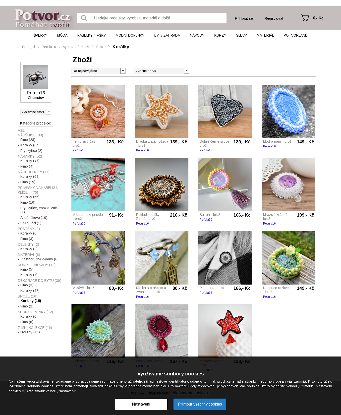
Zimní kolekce (35, 328)
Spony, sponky (35, 312)
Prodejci (28, 47)
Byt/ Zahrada (167, 35)
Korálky (121, 46)
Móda (62, 35)
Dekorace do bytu (39, 281)
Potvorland (296, 35)
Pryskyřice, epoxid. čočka (40, 210)
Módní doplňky (130, 35)
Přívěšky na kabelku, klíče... (38, 190)
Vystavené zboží (76, 47)
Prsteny (29, 229)
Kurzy (220, 35)
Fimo (27, 140)
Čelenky (28, 244)
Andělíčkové (33, 218)
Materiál (265, 35)
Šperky (40, 35)
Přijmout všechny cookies (200, 404)
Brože (101, 47)
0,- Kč (318, 18)
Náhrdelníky (34, 172)
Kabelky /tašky (91, 35)
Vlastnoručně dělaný (39, 259)
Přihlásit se (244, 18)
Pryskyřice (31, 151)
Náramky (30, 156)
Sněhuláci (30, 223)
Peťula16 (49, 47)
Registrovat (273, 18)
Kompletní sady (37, 265)
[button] (186, 70)
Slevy (241, 35)
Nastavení (141, 404)
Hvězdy (30, 332)
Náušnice (30, 135)
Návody (197, 35)
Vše (21, 130)
